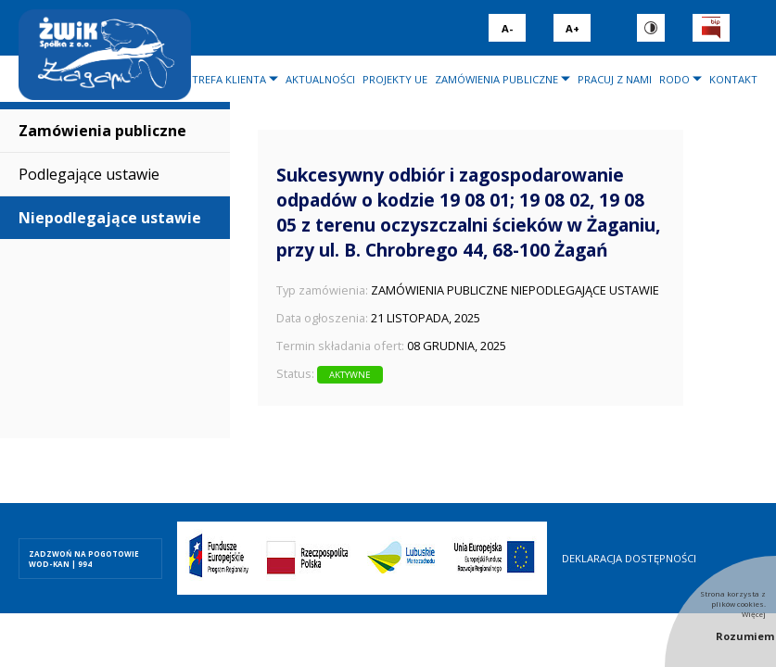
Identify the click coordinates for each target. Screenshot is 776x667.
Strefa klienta (225, 79)
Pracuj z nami (615, 79)
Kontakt (733, 79)
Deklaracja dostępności (629, 558)
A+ (572, 28)
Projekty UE (395, 79)
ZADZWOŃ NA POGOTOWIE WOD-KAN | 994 (84, 558)
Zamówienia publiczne (496, 79)
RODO (674, 79)
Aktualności (320, 79)
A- (507, 28)
